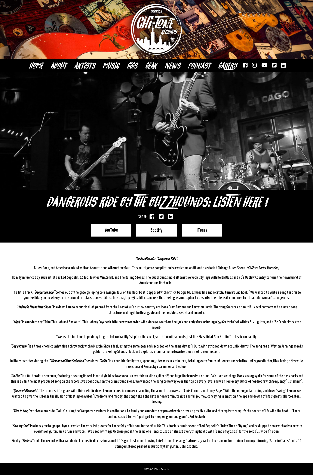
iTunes (196, 229)
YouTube (117, 229)
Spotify (156, 229)
